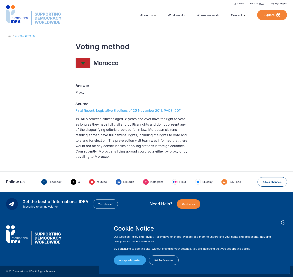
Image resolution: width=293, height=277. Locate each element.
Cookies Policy (128, 236)
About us (146, 15)
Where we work (208, 15)
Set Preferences (163, 260)
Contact (236, 15)
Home (8, 36)
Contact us (188, 204)
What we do (176, 15)
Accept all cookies (130, 260)
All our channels (272, 181)
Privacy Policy (153, 236)
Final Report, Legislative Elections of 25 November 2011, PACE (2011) (129, 110)
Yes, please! (105, 204)
